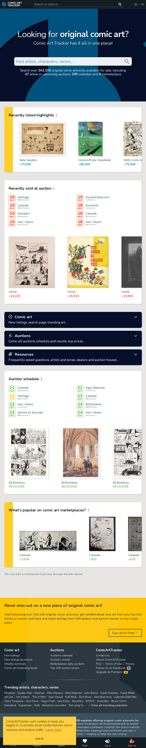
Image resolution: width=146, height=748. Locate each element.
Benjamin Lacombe (54, 705)
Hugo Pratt (48, 701)
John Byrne (91, 693)
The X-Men (39, 697)
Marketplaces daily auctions (67, 664)
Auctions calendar (61, 655)
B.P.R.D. (90, 701)
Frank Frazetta (109, 693)
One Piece (32, 701)
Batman (39, 693)
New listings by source (18, 659)
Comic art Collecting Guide (20, 668)
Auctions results (60, 659)
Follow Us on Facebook (110, 668)
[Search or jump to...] (120, 4)
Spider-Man (25, 693)
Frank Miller (128, 693)
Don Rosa (85, 697)
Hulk (37, 705)
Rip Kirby (77, 701)
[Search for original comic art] (78, 4)
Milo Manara (55, 693)
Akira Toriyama (13, 701)
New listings (12, 655)
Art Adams (23, 697)
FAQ (98, 664)
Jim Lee (8, 697)
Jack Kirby (63, 701)
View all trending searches (109, 705)
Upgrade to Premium (112, 672)
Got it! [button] (40, 738)
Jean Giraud (56, 697)
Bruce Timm (118, 701)
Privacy (130, 664)
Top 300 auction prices (64, 668)
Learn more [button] (53, 729)
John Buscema (103, 697)
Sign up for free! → (125, 633)
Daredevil (10, 705)
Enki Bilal (70, 697)
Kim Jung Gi (76, 705)
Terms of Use (113, 664)
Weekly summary (15, 664)
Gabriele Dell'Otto (125, 697)
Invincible (103, 701)
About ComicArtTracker (111, 659)
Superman (25, 705)
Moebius (9, 693)
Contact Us (103, 655)
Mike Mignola (73, 693)
